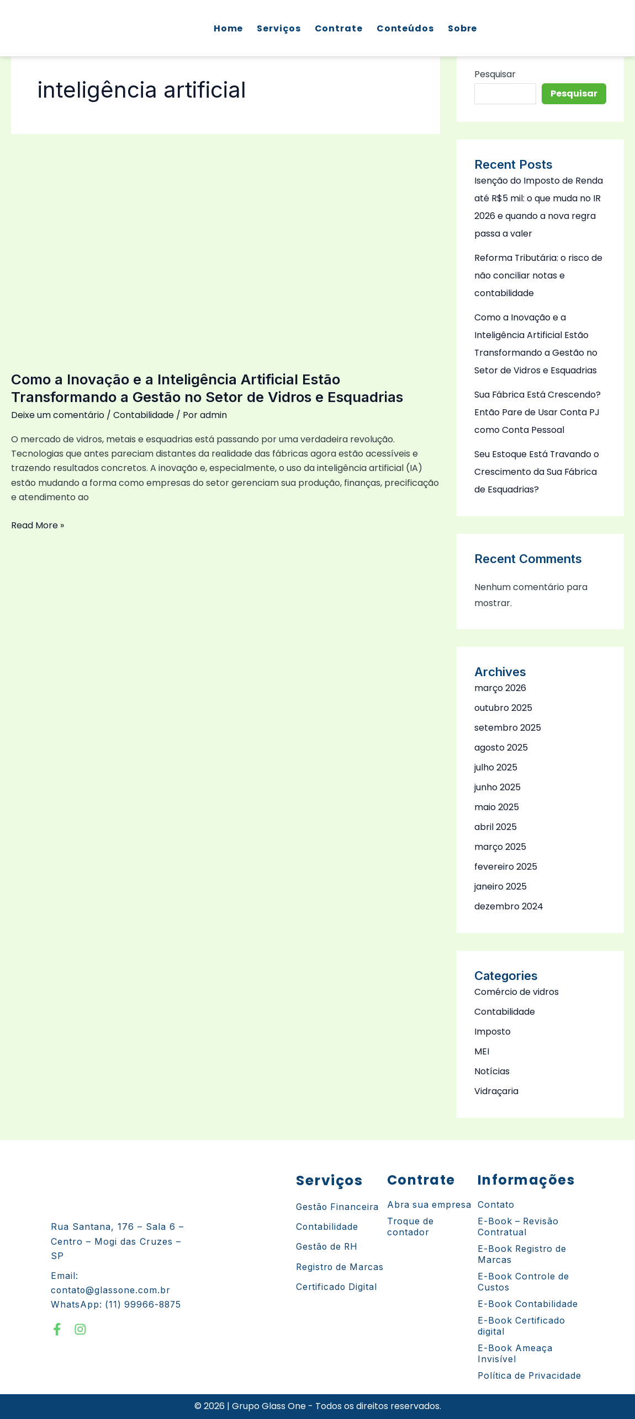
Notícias (492, 1071)
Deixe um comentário (57, 415)
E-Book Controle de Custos (524, 1282)
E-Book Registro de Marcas (523, 1255)
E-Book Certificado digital (522, 1326)
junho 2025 (497, 787)
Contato (496, 1205)
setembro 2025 (507, 727)
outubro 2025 (503, 708)
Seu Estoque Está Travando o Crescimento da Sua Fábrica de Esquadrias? (537, 472)
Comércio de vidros (516, 992)
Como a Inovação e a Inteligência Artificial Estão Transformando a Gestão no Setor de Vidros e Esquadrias (210, 388)
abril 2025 (495, 827)
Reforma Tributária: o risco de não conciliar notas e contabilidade (538, 275)
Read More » (37, 525)
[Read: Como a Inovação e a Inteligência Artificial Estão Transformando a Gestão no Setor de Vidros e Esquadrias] (225, 245)
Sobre (462, 28)
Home (227, 28)
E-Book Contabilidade (528, 1304)
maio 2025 (496, 807)
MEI (481, 1051)
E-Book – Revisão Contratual (519, 1227)
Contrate (338, 28)
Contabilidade (143, 415)
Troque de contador (411, 1227)
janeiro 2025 (500, 886)
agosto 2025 (501, 747)
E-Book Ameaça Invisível (515, 1354)
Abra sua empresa (430, 1205)
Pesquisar (495, 74)
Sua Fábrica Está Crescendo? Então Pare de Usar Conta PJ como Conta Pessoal (537, 412)
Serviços (277, 28)
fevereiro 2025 (505, 866)
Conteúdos (404, 28)
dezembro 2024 (508, 906)
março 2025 (500, 846)
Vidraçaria (496, 1091)
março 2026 (500, 688)
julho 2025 (495, 767)
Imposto (492, 1031)
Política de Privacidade (531, 1375)
